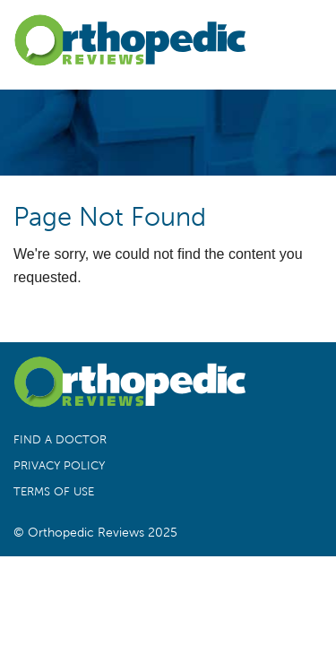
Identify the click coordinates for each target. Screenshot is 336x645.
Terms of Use (53, 492)
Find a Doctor (60, 440)
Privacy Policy (59, 466)
